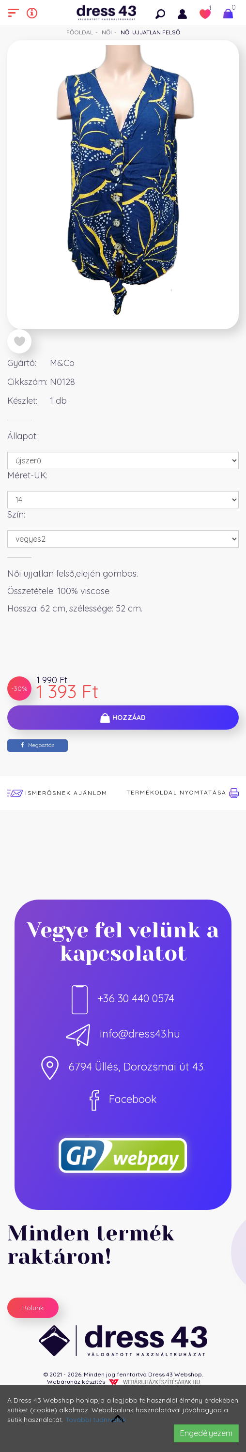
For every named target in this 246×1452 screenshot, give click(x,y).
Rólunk (33, 1307)
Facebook (123, 1099)
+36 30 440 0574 (123, 998)
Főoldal (79, 32)
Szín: (16, 514)
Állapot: (22, 436)
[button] (163, 12)
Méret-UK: (27, 475)
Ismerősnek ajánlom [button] (57, 792)
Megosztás (37, 745)
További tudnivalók (95, 1419)
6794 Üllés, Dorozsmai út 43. (123, 1066)
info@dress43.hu (123, 1033)
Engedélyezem (206, 1433)
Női (107, 32)
